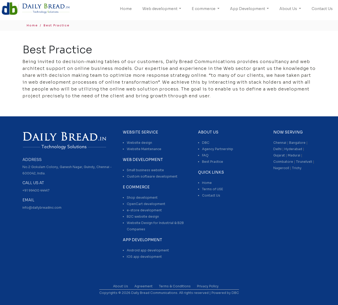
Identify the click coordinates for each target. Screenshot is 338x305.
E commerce (204, 8)
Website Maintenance (144, 149)
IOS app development (144, 257)
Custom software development (152, 176)
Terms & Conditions (175, 286)
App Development (248, 8)
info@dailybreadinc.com (42, 207)
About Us (288, 8)
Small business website (145, 170)
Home (126, 8)
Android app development (148, 250)
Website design (139, 143)
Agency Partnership (217, 149)
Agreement (143, 286)
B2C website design (143, 216)
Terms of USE (212, 189)
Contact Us (322, 8)
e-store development (144, 210)
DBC (205, 143)
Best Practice (212, 162)
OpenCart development (146, 204)
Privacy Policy (208, 286)
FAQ (205, 155)
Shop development (142, 197)
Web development (160, 8)
